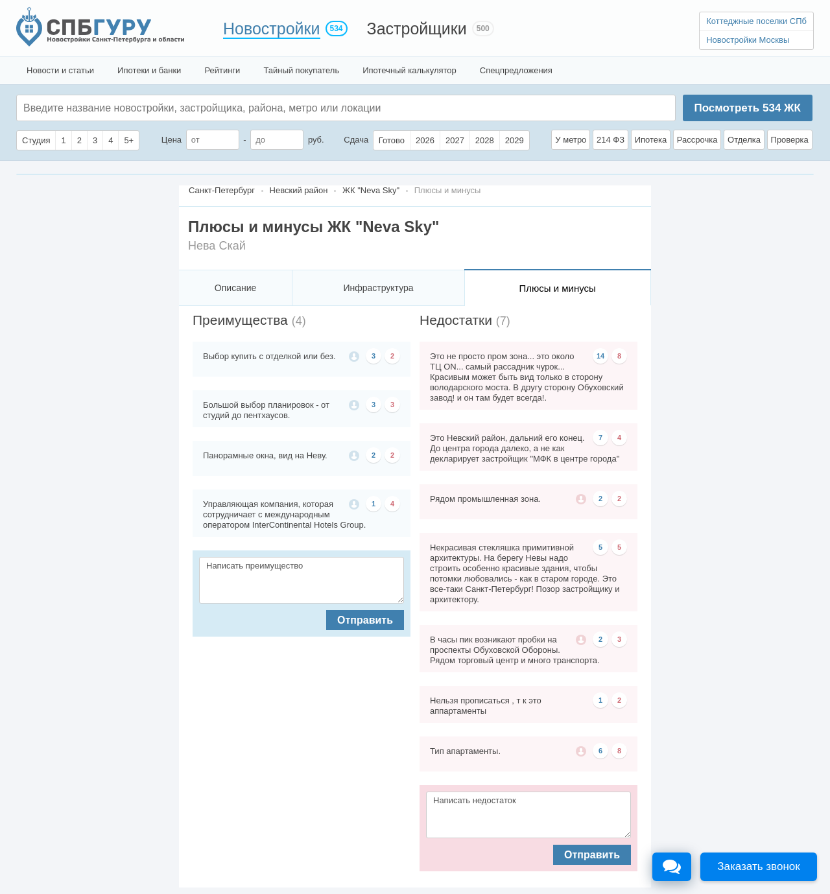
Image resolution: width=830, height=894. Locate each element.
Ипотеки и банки (149, 70)
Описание (235, 288)
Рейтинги (222, 70)
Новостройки (271, 28)
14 (600, 356)
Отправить (365, 620)
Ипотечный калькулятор (409, 70)
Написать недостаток (528, 815)
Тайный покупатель (301, 70)
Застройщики (417, 28)
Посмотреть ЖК (747, 108)
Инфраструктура (378, 288)
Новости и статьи (60, 70)
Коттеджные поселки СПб (756, 21)
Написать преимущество (301, 580)
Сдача (356, 140)
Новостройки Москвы (747, 40)
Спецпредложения (516, 70)
